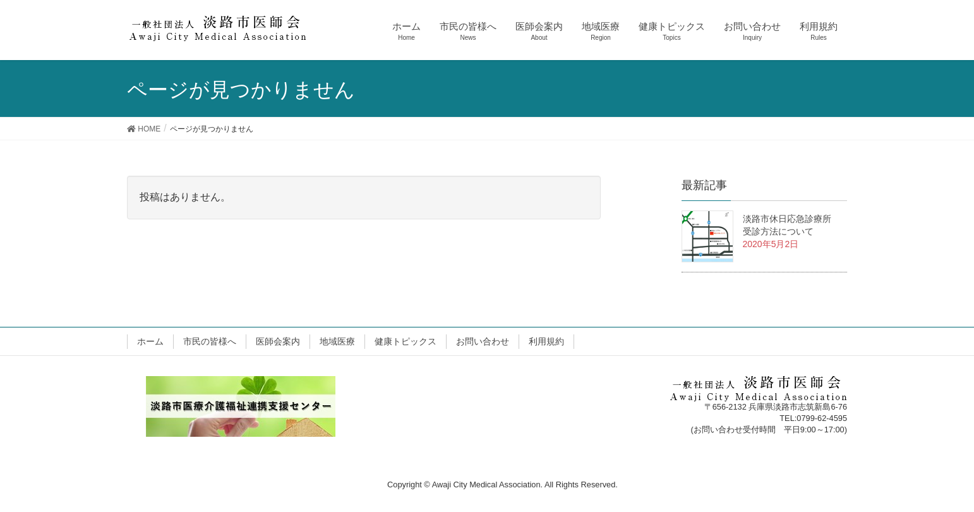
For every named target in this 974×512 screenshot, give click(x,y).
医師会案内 (278, 341)
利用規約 (546, 341)
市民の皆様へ (209, 341)
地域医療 (337, 341)
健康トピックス (405, 341)
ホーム (150, 341)
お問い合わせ (482, 341)
